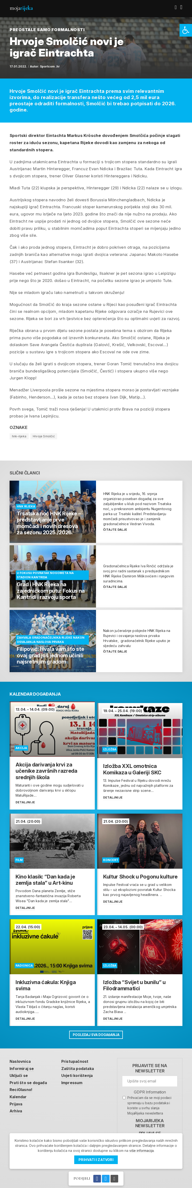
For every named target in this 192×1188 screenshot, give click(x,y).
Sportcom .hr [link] (50, 66)
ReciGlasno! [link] (22, 1088)
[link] (186, 30)
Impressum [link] (76, 1080)
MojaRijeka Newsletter (149, 1120)
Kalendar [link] (19, 1095)
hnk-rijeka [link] (19, 436)
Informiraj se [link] (23, 1066)
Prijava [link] (17, 1102)
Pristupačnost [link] (79, 1058)
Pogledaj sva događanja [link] (96, 1032)
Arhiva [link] (16, 1110)
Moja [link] (21, 8)
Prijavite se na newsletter (149, 1065)
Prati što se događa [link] (30, 1080)
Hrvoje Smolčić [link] (44, 436)
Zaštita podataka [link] (81, 1066)
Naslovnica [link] (21, 1058)
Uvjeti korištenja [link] (81, 1073)
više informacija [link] (141, 1151)
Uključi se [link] (20, 1073)
